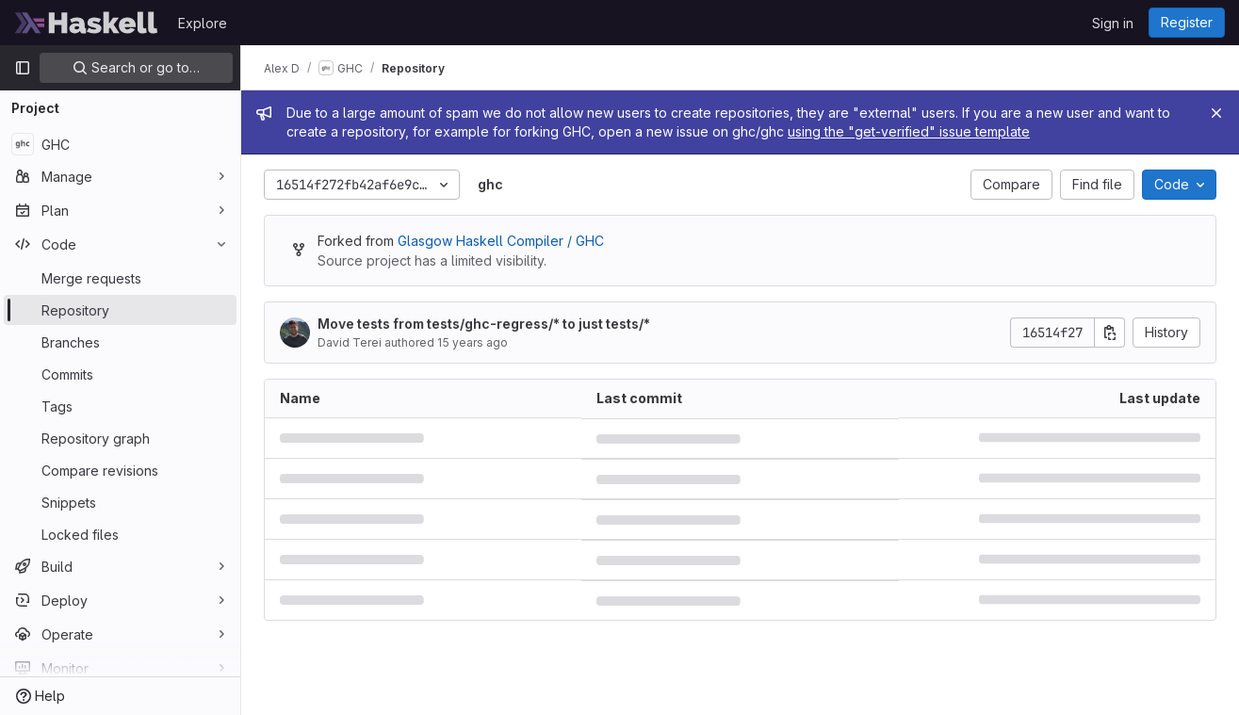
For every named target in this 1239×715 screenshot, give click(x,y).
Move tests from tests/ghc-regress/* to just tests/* (484, 324)
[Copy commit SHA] (1110, 332)
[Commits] (120, 374)
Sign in (1112, 23)
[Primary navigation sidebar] (23, 68)
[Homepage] (86, 23)
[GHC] (120, 144)
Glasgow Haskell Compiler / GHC (501, 241)
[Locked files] (120, 534)
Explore (202, 23)
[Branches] (120, 342)
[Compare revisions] (120, 470)
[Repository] (120, 310)
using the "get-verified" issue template (909, 131)
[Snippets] (120, 502)
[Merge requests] (120, 278)
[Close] (1216, 113)
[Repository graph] (120, 438)
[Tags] (120, 406)
